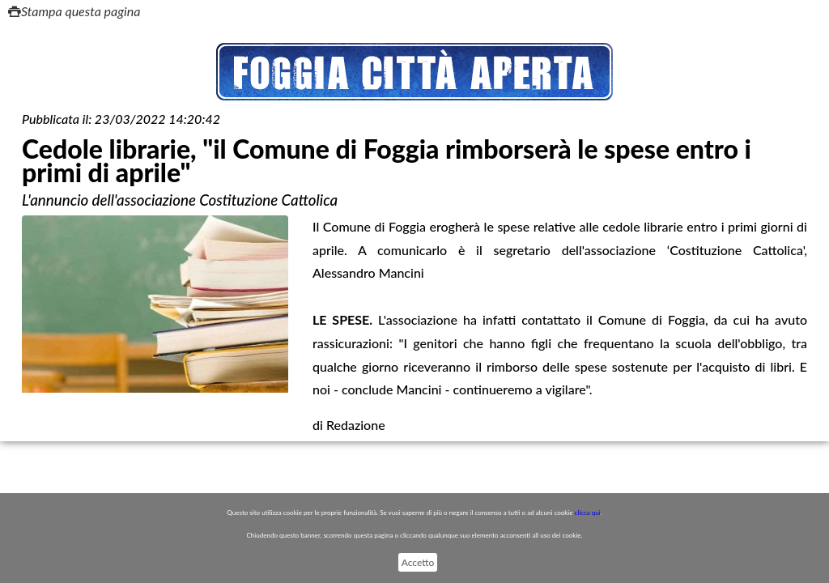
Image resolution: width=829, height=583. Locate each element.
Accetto (418, 562)
